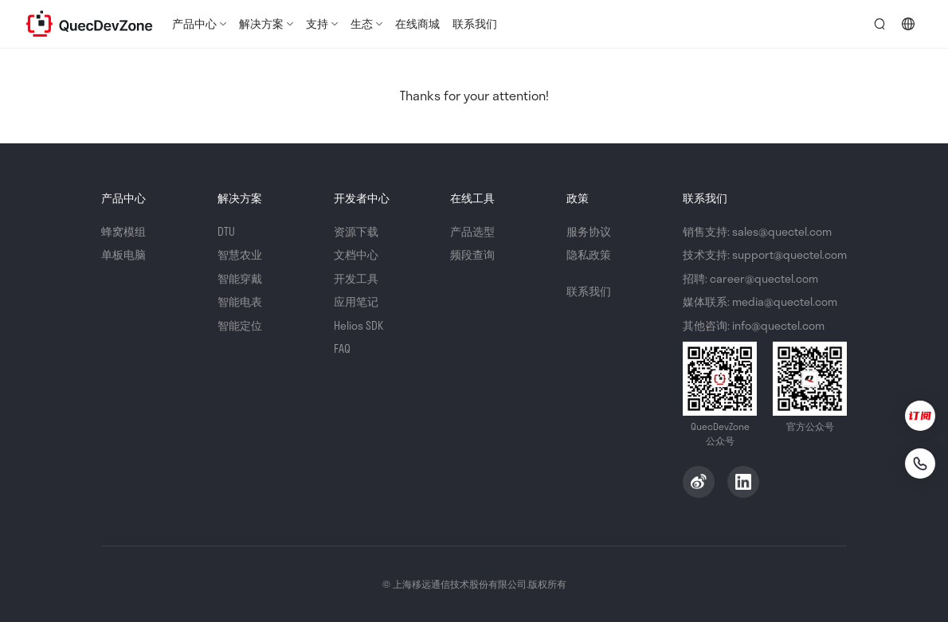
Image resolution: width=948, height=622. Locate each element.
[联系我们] (920, 463)
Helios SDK (358, 325)
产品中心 (194, 23)
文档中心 (356, 254)
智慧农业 (239, 254)
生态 (362, 23)
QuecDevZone (89, 24)
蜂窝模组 (123, 231)
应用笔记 (356, 301)
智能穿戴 (239, 278)
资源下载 (356, 231)
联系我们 (474, 23)
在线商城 (417, 23)
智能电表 (239, 301)
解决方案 (261, 23)
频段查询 (472, 254)
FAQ (342, 348)
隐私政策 (588, 254)
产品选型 (472, 231)
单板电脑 (123, 254)
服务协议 (588, 231)
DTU (226, 231)
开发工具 (356, 278)
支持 (317, 23)
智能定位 (239, 325)
